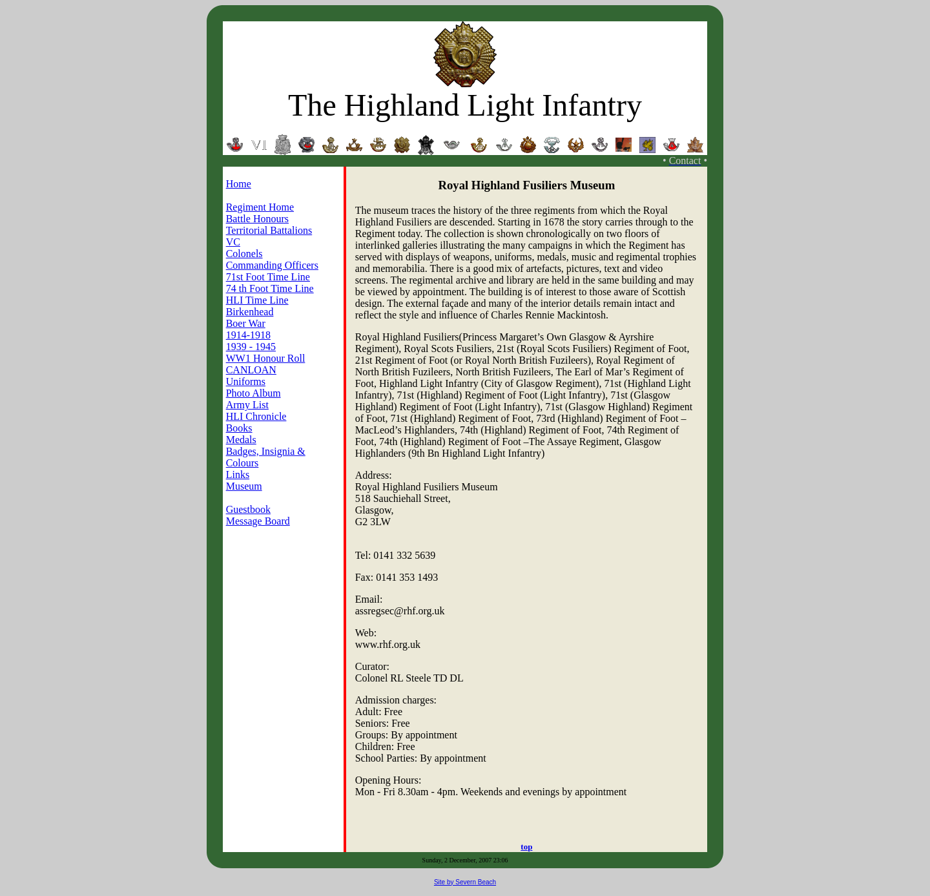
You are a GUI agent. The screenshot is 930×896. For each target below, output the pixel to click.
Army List (247, 404)
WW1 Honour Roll (265, 358)
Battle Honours (257, 218)
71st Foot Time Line (268, 276)
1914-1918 (248, 334)
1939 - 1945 (251, 346)
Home (238, 183)
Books (239, 427)
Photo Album (253, 393)
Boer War (245, 323)
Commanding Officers (272, 265)
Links (237, 474)
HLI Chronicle (256, 416)
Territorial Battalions (269, 230)
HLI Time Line (257, 300)
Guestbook (248, 509)
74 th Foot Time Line (270, 288)
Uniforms (245, 381)
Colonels (244, 253)
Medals (241, 439)
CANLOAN (251, 369)
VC (233, 241)
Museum (244, 486)
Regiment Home (260, 207)
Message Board (258, 521)
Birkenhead (250, 311)
